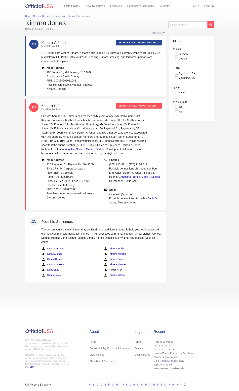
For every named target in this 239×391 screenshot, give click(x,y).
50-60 (182, 92)
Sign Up (209, 6)
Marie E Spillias (95, 149)
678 (180, 107)
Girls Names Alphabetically (168, 360)
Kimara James (51, 254)
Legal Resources (95, 6)
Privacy (138, 347)
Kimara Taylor (51, 275)
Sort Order (157, 33)
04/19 (170, 348)
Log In (195, 6)
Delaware (183, 54)
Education (116, 6)
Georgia (183, 58)
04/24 (155, 344)
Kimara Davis (113, 259)
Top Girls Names (162, 364)
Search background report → (139, 42)
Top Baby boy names (164, 356)
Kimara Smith (114, 249)
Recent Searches (162, 340)
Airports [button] (164, 6)
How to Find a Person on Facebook (173, 352)
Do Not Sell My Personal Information (110, 347)
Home (93, 340)
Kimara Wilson (114, 275)
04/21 (155, 348)
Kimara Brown (51, 259)
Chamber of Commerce (141, 6)
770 (180, 111)
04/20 (162, 348)
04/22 (170, 344)
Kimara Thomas (115, 265)
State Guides (72, 6)
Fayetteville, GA (187, 73)
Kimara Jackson (52, 265)
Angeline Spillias (74, 149)
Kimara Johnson (52, 249)
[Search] (187, 24)
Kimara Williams (115, 254)
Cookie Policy (142, 353)
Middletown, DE (187, 77)
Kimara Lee (50, 270)
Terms (138, 340)
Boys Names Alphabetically (168, 368)
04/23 (162, 344)
